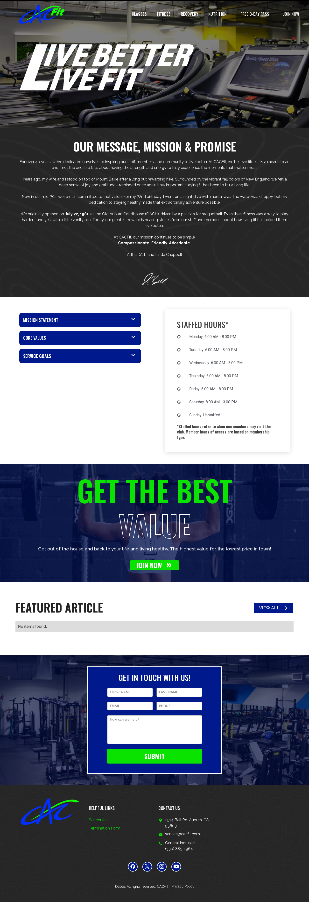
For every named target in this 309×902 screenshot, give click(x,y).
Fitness (164, 14)
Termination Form (104, 828)
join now (291, 14)
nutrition (217, 14)
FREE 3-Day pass (254, 14)
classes (139, 14)
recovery (189, 14)
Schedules (98, 820)
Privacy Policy (183, 886)
